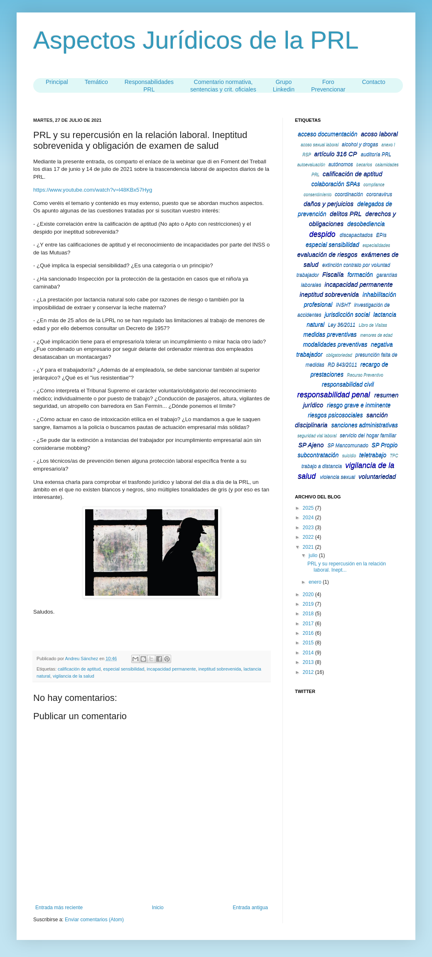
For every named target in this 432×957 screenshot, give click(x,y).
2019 (309, 604)
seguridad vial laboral (317, 435)
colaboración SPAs (335, 183)
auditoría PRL (376, 154)
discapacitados (356, 235)
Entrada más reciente (59, 907)
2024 (309, 517)
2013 (309, 662)
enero (316, 582)
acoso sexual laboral (320, 144)
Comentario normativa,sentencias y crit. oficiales (223, 86)
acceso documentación (327, 134)
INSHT (343, 305)
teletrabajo (372, 454)
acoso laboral (379, 133)
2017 (309, 623)
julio (314, 555)
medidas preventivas (329, 334)
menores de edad (376, 335)
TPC (394, 455)
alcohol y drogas (360, 144)
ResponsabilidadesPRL (149, 86)
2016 (309, 633)
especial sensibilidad (123, 668)
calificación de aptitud (79, 668)
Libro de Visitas (373, 325)
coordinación (349, 194)
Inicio (158, 907)
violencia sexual (337, 477)
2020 (309, 594)
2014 (309, 653)
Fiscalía (333, 274)
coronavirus (379, 194)
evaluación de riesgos (327, 254)
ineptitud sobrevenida (220, 668)
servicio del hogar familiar (368, 435)
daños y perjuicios (328, 203)
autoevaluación (311, 164)
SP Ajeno (311, 444)
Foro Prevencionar (328, 86)
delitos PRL (346, 213)
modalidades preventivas (335, 344)
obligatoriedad (339, 355)
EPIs (381, 235)
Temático (96, 82)
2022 (309, 537)
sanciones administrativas (364, 425)
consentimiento (317, 194)
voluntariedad (377, 476)
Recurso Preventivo (365, 374)
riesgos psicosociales (335, 415)
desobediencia (366, 223)
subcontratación (318, 454)
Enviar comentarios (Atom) (94, 919)
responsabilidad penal (333, 394)
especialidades (376, 245)
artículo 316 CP (335, 153)
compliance (374, 184)
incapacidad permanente (171, 668)
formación (360, 274)
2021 (309, 547)
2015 (309, 643)
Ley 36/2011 (341, 325)
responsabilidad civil (348, 384)
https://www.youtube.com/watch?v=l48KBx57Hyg (92, 190)
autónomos (340, 164)
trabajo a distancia (322, 466)
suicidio (349, 455)
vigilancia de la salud (73, 675)
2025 (309, 508)
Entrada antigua (250, 907)
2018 (309, 614)
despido (322, 234)
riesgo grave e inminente (358, 405)
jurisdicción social (347, 314)
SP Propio (385, 445)
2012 (309, 672)
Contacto (373, 82)
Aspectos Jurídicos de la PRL (196, 40)
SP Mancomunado (347, 445)
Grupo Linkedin (284, 86)
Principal (57, 82)
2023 (309, 527)
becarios (364, 164)
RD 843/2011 (342, 365)
